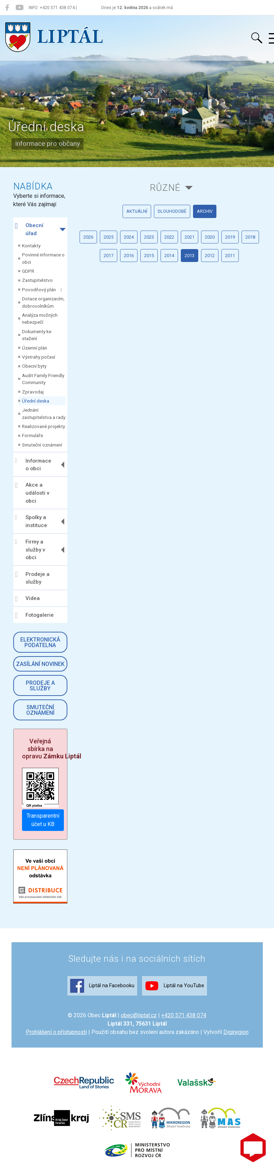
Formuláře (32, 435)
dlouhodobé (172, 211)
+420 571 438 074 (183, 1015)
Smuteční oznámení (42, 445)
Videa (27, 599)
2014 (169, 255)
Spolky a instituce (31, 521)
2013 (189, 255)
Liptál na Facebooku (102, 986)
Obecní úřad (29, 229)
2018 (250, 237)
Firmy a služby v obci (30, 550)
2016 (129, 255)
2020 (210, 237)
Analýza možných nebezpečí (40, 318)
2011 (230, 255)
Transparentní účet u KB (43, 819)
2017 (108, 255)
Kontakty (31, 245)
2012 (210, 255)
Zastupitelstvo (37, 280)
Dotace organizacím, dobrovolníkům (43, 302)
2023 (149, 237)
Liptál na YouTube (174, 986)
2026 (88, 237)
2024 (129, 237)
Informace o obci (33, 464)
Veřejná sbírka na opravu (51, 748)
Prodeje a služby (32, 578)
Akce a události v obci (32, 493)
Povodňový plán (42, 289)
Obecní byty (34, 366)
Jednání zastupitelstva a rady (43, 413)
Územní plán (34, 348)
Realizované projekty (43, 426)
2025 (108, 237)
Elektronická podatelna (40, 642)
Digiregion (236, 1032)
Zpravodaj (33, 392)
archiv (205, 211)
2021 (189, 237)
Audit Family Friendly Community (43, 379)
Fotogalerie (34, 616)
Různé (165, 187)
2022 (169, 237)
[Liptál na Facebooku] (7, 7)
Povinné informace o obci (43, 258)
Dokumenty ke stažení (36, 335)
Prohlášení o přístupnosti (56, 1032)
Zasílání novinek (40, 664)
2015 (149, 255)
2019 (230, 237)
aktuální (136, 211)
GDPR (28, 271)
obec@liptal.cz (139, 1015)
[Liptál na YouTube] (19, 7)
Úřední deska (35, 401)
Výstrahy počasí (38, 357)
